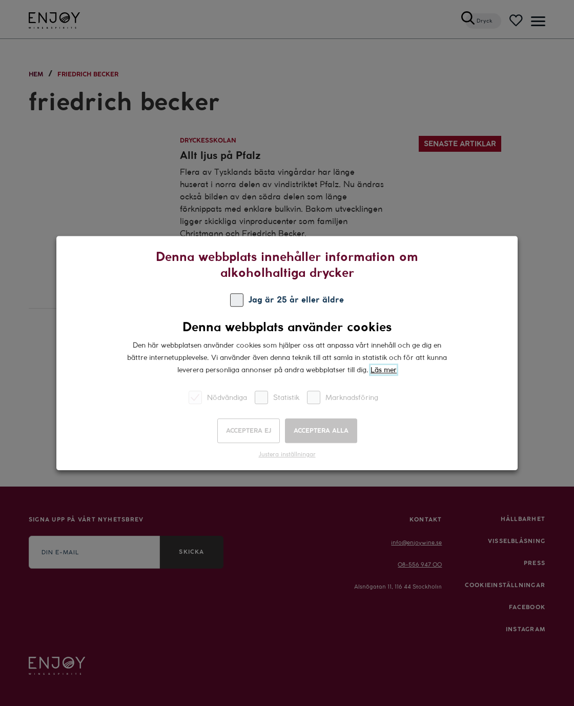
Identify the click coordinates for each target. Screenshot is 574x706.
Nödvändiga (218, 397)
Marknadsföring (342, 397)
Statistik (277, 397)
